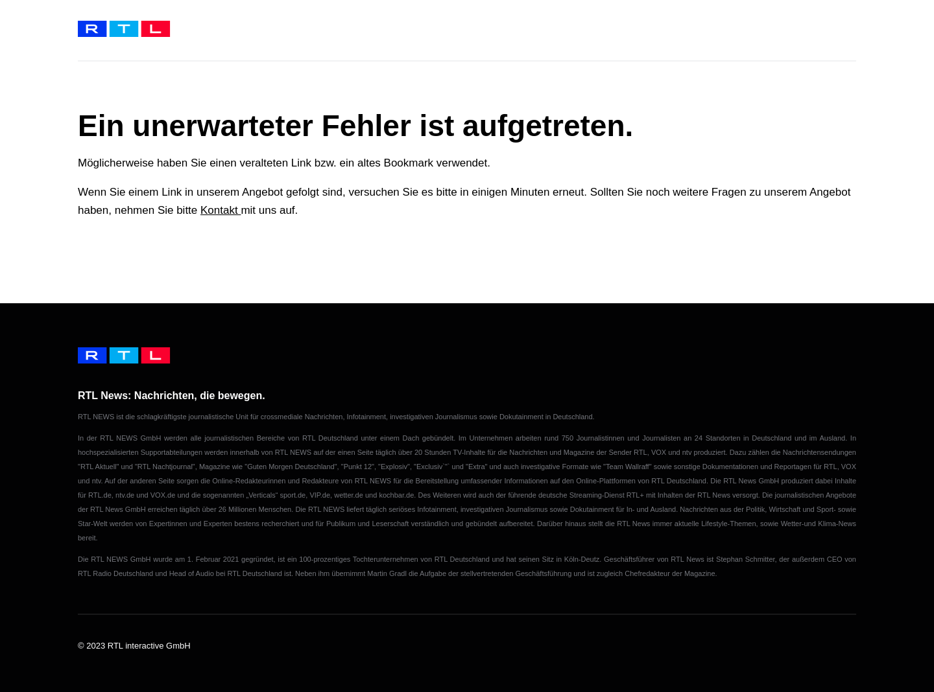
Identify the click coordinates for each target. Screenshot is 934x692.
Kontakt (220, 210)
